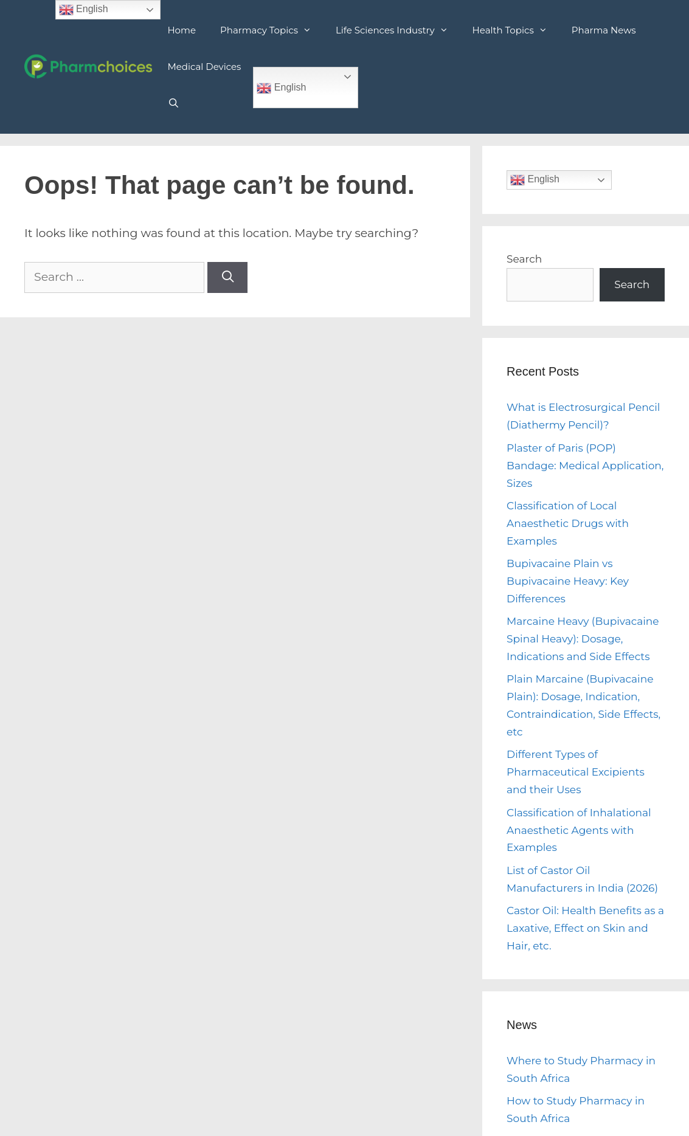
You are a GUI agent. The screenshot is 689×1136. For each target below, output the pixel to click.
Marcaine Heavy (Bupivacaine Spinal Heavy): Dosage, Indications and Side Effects (583, 639)
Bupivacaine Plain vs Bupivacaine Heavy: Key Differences (568, 581)
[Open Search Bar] (173, 103)
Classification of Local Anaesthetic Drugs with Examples (568, 523)
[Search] (227, 277)
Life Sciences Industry (398, 30)
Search (524, 259)
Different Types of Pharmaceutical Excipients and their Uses (576, 772)
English (281, 88)
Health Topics (516, 30)
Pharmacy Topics (272, 30)
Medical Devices (204, 66)
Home (181, 30)
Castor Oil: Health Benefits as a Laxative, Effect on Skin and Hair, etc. (585, 928)
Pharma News (604, 30)
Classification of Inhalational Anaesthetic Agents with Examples (579, 830)
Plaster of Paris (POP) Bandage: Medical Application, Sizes (585, 465)
